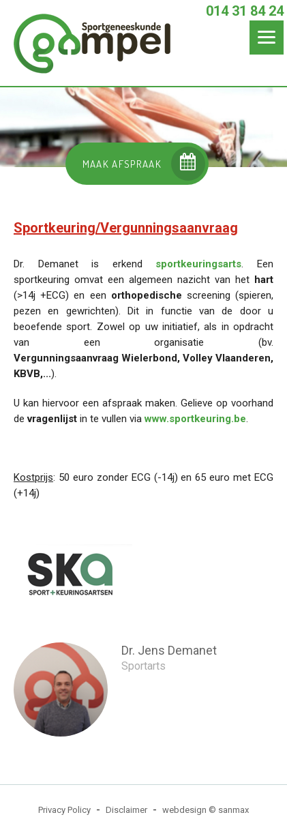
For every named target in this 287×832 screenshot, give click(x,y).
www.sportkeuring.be (195, 419)
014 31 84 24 (245, 11)
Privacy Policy (64, 810)
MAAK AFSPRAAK (144, 164)
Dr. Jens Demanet (169, 650)
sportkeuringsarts (198, 264)
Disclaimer (126, 810)
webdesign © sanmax (205, 810)
